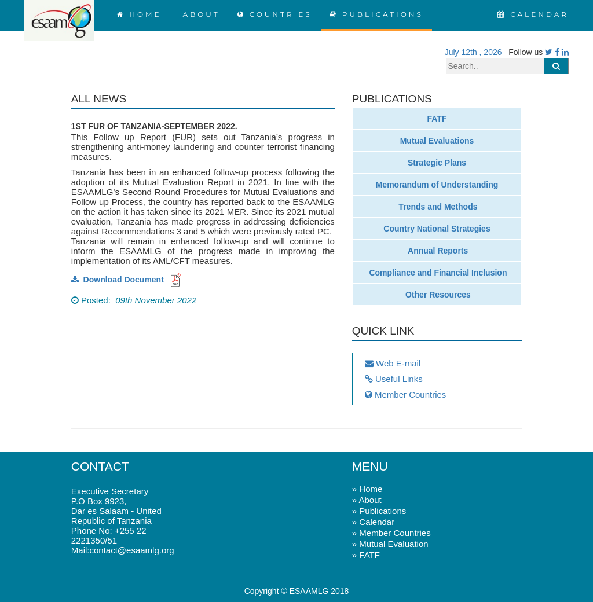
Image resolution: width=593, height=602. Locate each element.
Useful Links (394, 379)
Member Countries (405, 394)
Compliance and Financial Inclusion (437, 272)
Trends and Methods (436, 206)
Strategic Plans (437, 162)
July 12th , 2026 (471, 52)
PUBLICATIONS (376, 14)
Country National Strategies (436, 228)
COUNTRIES (274, 14)
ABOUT (198, 14)
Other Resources (437, 294)
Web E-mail (392, 363)
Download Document (127, 279)
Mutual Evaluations (437, 140)
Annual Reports (437, 250)
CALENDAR (533, 14)
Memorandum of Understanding (437, 184)
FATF (437, 118)
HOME (139, 14)
